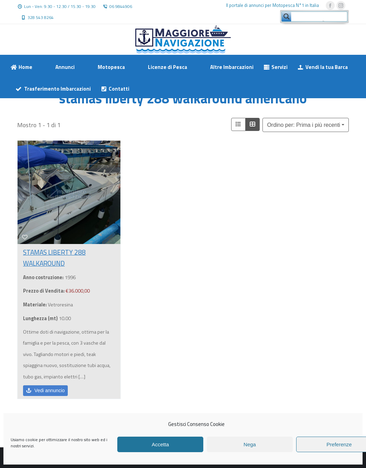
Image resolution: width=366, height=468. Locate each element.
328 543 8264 (41, 17)
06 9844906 (120, 6)
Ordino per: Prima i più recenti (303, 125)
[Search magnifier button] (286, 16)
